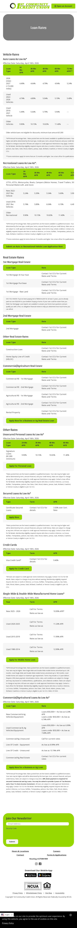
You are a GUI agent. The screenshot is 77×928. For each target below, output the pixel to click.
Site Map (48, 893)
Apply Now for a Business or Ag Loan (26, 767)
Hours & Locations (20, 851)
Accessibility (59, 893)
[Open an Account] (62, 6)
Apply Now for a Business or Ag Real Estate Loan (31, 420)
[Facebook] (40, 864)
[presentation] (21, 833)
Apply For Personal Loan (20, 466)
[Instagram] (36, 864)
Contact (20, 855)
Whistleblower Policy (34, 893)
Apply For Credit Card (19, 568)
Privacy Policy (8, 923)
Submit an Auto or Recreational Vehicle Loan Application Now (34, 246)
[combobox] (7, 915)
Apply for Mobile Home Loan (22, 660)
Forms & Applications (56, 855)
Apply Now (14, 517)
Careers (56, 851)
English (5, 915)
